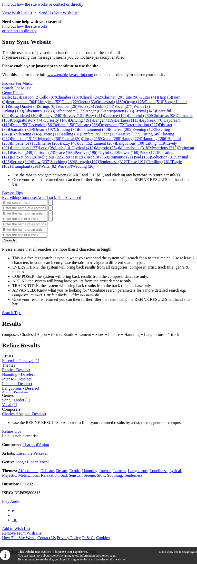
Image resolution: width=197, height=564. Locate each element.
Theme (17, 92)
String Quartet (23, 106)
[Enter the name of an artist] (24, 213)
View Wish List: (17, 13)
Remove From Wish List (22, 533)
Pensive (86, 152)
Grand (111, 138)
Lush (64, 148)
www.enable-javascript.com (70, 74)
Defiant (64, 125)
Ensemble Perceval (20, 360)
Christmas (164, 115)
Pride (149, 152)
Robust (98, 157)
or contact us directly (66, 4)
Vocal (123, 106)
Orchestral (110, 102)
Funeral (71, 138)
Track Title (55, 197)
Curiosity (56, 120)
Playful (108, 152)
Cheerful (140, 115)
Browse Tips (12, 193)
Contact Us (46, 538)
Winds (141, 106)
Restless (76, 157)
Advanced (72, 197)
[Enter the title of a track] (24, 218)
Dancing (81, 120)
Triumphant (25, 166)
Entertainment (93, 129)
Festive (129, 134)
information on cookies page (97, 555)
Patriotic (44, 152)
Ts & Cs (88, 538)
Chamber (68, 97)
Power (129, 152)
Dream (44, 129)
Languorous (130, 143)
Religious (51, 157)
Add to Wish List (16, 528)
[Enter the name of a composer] (24, 208)
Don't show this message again (178, 552)
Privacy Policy (69, 538)
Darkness (127, 120)
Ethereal (121, 129)
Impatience (25, 143)
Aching (13, 111)
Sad (143, 157)
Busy (95, 115)
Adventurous (39, 111)
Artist (41, 197)
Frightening (47, 138)
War (64, 166)
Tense (137, 161)
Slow (41, 161)
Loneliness (25, 148)
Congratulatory (27, 120)
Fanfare (91, 134)
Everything (11, 197)
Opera (87, 102)
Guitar (149, 97)
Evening (144, 129)
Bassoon (30, 97)
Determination (142, 125)
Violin (104, 106)
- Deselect (16, 370)
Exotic (51, 134)
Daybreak (152, 120)
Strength (87, 161)
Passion (22, 152)
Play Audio (11, 501)
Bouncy (51, 115)
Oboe (70, 102)
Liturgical (49, 102)
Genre (7, 92)
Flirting (150, 134)
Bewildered (25, 115)
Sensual (75, 475)
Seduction (163, 157)
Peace (65, 152)
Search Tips (11, 313)
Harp (165, 97)
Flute (131, 97)
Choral (91, 97)
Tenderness (113, 161)
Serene (21, 161)
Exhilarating (26, 134)
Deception (40, 125)
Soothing (62, 161)
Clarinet (112, 97)
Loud (47, 148)
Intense (50, 143)
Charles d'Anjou (36, 444)
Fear (110, 134)
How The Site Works (19, 538)
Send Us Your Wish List (58, 13)
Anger (94, 111)
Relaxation (25, 157)
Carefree (116, 115)
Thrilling (159, 161)
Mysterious (163, 148)
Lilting (155, 143)
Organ (135, 102)
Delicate (87, 125)
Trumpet (66, 106)
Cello (48, 97)
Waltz (48, 166)
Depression (112, 125)
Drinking (66, 129)
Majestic (107, 148)
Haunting (155, 138)
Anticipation (119, 111)
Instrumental (22, 102)
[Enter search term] (24, 202)
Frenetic (22, 138)
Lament (104, 143)
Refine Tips (11, 431)
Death (19, 125)
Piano (154, 102)
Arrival (145, 111)
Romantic (122, 157)
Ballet (11, 97)
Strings (46, 106)
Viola (85, 106)
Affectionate (70, 111)
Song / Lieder (16, 400)
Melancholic (134, 148)
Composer (28, 197)
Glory (91, 138)
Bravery (74, 115)
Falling (71, 134)
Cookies (103, 538)
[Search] (50, 202)
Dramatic (21, 129)
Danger (104, 120)
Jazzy (69, 143)
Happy (131, 138)
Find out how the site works (25, 4)
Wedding (83, 166)
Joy (85, 143)
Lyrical (84, 148)
